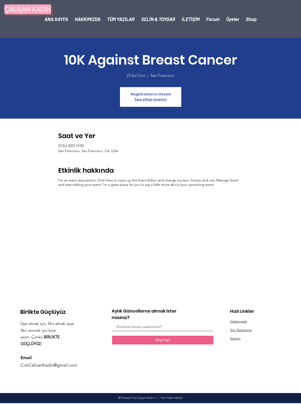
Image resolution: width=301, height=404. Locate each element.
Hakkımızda (238, 321)
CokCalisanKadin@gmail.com (49, 365)
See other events (151, 99)
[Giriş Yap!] (162, 340)
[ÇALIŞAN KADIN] (27, 9)
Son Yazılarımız (241, 330)
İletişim (235, 338)
